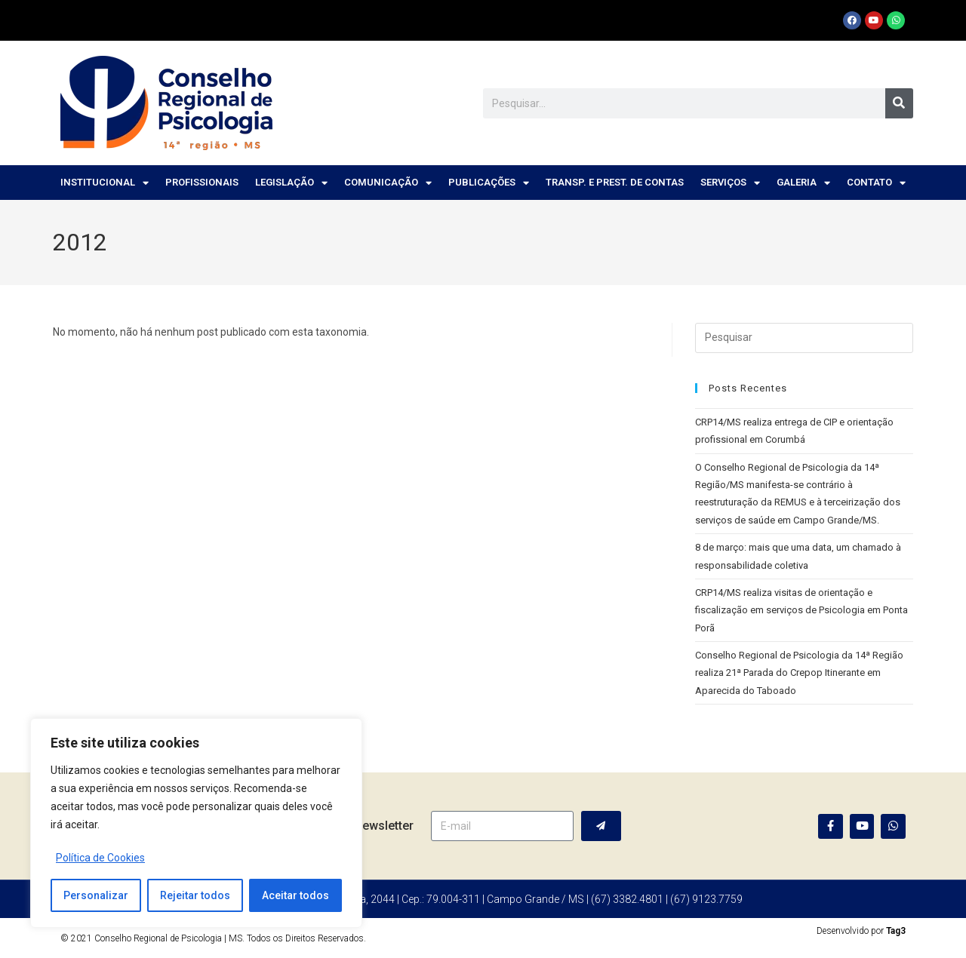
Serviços (730, 182)
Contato (876, 182)
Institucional (104, 182)
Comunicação (388, 182)
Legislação (291, 182)
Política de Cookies (100, 858)
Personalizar (95, 895)
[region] (196, 823)
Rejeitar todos (195, 895)
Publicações (488, 182)
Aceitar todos (295, 895)
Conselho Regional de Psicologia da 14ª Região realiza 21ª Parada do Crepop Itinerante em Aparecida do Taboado (799, 672)
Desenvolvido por (861, 931)
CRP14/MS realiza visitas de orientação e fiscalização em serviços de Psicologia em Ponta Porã (801, 610)
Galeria (803, 182)
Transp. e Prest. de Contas (615, 182)
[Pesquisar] (899, 103)
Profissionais (201, 182)
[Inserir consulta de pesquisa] (804, 338)
